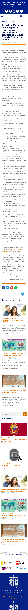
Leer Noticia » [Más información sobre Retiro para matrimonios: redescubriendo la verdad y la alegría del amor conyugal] (3, 495)
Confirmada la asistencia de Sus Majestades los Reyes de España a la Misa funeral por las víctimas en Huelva (14, 439)
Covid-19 (11, 21)
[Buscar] (25, 414)
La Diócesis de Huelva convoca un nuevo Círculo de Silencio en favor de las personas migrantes (14, 355)
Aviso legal (6, 596)
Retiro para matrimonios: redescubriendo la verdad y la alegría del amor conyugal (14, 320)
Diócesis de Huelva (14, 2)
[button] (2, 16)
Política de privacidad (14, 596)
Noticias (4, 21)
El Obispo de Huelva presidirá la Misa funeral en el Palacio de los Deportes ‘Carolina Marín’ (12, 465)
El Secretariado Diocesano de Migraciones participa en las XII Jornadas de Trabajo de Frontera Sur (14, 390)
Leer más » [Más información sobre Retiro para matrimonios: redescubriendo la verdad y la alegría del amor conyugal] (4, 335)
